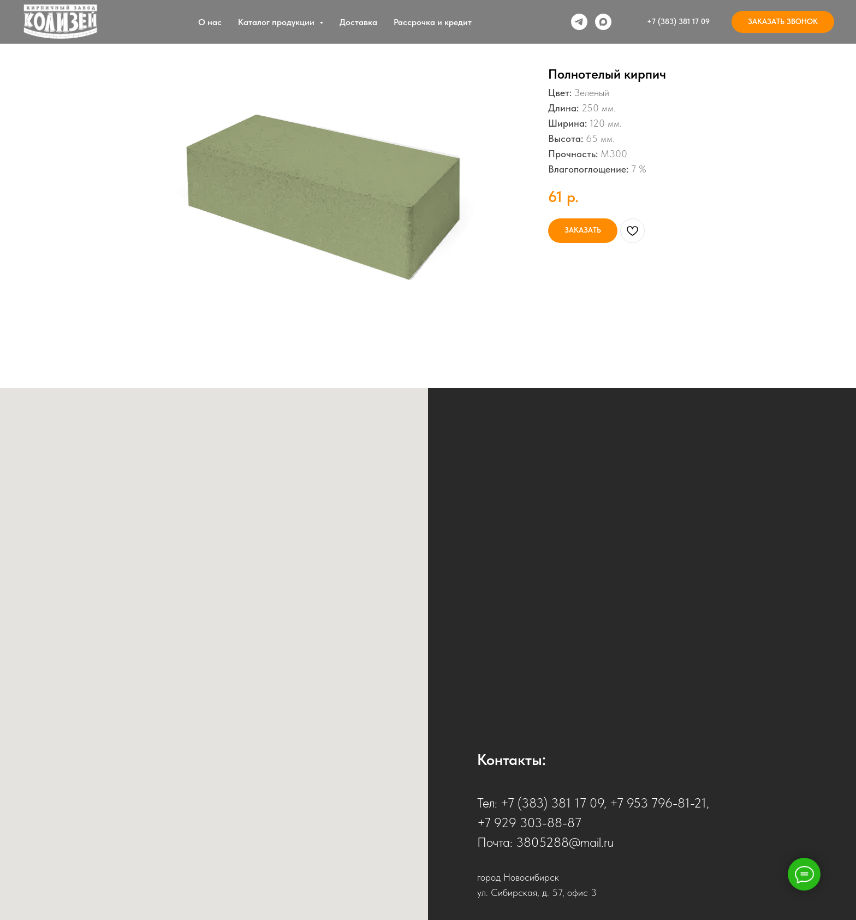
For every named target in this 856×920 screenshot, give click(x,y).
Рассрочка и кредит (433, 22)
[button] (783, 22)
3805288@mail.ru (565, 842)
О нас (210, 22)
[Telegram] (579, 22)
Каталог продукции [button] (277, 22)
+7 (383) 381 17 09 (552, 803)
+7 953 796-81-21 (658, 803)
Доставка (358, 22)
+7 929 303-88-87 (529, 822)
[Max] (603, 22)
